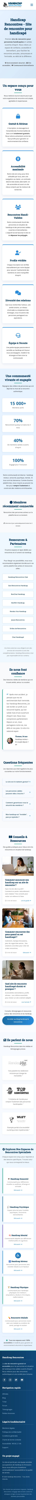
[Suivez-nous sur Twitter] (16, 1380)
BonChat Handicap (18, 594)
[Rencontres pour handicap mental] (18, 1236)
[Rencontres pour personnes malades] (18, 1319)
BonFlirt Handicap (18, 603)
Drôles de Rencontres (18, 628)
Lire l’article (26, 1002)
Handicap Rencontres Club (18, 577)
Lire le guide (26, 901)
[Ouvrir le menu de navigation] (32, 5)
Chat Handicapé (18, 637)
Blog (4, 1398)
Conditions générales (10, 1436)
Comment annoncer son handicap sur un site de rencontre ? (17, 882)
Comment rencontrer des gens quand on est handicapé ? (17, 934)
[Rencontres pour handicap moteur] (18, 1262)
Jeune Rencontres (18, 620)
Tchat (4, 1402)
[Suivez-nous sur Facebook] (4, 1380)
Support (5, 1447)
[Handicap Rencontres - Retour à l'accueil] (12, 5)
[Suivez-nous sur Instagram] (10, 1380)
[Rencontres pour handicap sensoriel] (18, 1181)
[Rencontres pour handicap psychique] (18, 1209)
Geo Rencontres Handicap (18, 586)
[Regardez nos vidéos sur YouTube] (22, 1380)
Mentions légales (8, 1428)
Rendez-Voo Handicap (18, 611)
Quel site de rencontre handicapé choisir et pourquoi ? (16, 986)
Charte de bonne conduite (11, 1440)
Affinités (5, 1394)
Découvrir (27, 952)
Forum (4, 1406)
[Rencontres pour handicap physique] (18, 1290)
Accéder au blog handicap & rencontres (18, 1020)
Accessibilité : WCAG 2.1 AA (11, 1444)
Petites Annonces (8, 1413)
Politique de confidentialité (11, 1432)
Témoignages (7, 1409)
